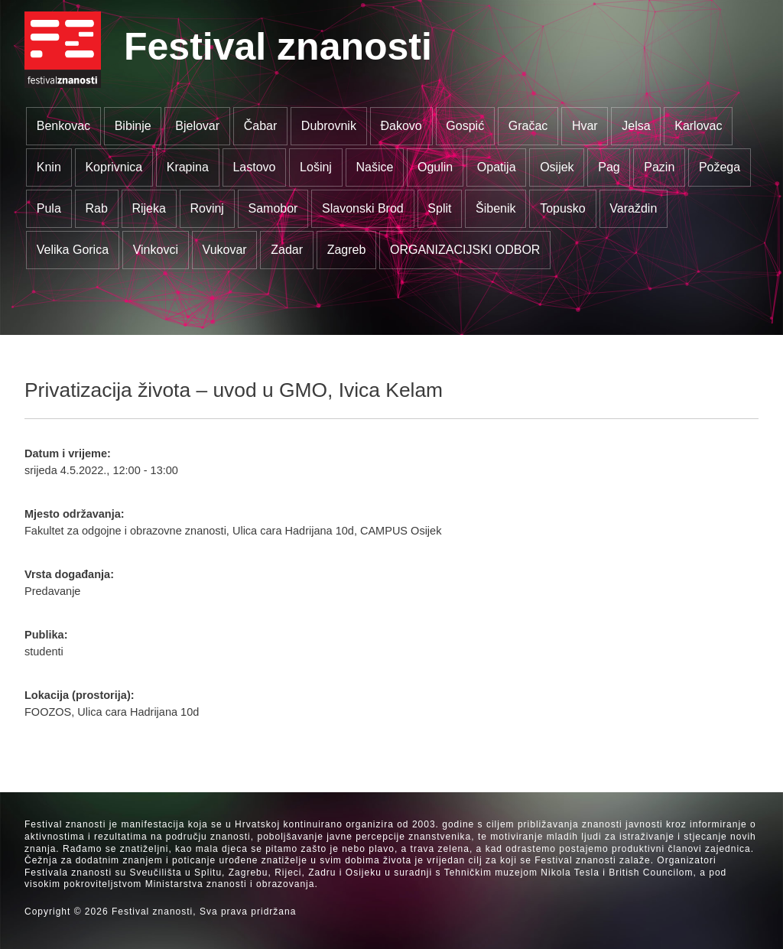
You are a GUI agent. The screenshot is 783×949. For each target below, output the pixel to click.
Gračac (528, 125)
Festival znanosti (278, 46)
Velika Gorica (73, 249)
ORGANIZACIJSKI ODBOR (465, 249)
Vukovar (225, 249)
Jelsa (636, 125)
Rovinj (206, 208)
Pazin (659, 167)
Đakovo (400, 125)
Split (439, 208)
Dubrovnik (328, 125)
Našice (375, 167)
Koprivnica (113, 167)
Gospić (465, 125)
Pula (49, 208)
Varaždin (633, 208)
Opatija (496, 167)
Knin (49, 167)
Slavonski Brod (363, 208)
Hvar (585, 125)
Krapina (188, 167)
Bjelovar (197, 125)
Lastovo (253, 167)
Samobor (273, 208)
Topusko (563, 208)
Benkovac (63, 125)
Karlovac (698, 125)
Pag (608, 167)
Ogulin (435, 167)
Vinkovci (155, 249)
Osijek (556, 167)
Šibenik (495, 208)
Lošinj (316, 167)
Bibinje (133, 125)
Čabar (261, 125)
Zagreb (346, 249)
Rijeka (148, 208)
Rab (96, 208)
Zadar (287, 249)
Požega (719, 167)
